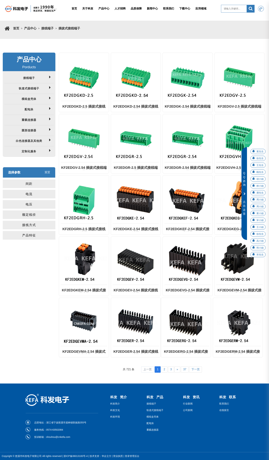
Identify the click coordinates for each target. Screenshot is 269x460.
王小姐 (260, 227)
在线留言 (224, 410)
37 (184, 369)
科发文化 (115, 410)
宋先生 (260, 254)
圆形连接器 (29, 130)
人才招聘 (120, 8)
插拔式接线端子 (69, 28)
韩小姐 (260, 247)
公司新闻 (188, 410)
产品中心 (103, 8)
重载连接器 (29, 119)
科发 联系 (227, 397)
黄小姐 (260, 213)
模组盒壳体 (29, 98)
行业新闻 (188, 403)
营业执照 (118, 456)
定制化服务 (29, 151)
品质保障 (136, 8)
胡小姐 (260, 179)
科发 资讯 (191, 397)
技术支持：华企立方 (100, 456)
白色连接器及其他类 (29, 140)
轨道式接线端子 (29, 88)
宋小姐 (260, 220)
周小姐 (260, 199)
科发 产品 (155, 397)
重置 (47, 172)
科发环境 (115, 416)
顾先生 (260, 172)
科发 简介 (118, 397)
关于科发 (87, 8)
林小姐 (260, 185)
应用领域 (200, 8)
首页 (74, 8)
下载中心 (184, 8)
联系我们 (168, 8)
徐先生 (260, 158)
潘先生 (260, 192)
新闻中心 (152, 8)
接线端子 (47, 28)
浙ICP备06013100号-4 (75, 456)
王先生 (260, 165)
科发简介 (115, 403)
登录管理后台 (132, 456)
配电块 (29, 109)
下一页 (195, 369)
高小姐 (260, 240)
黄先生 (260, 151)
